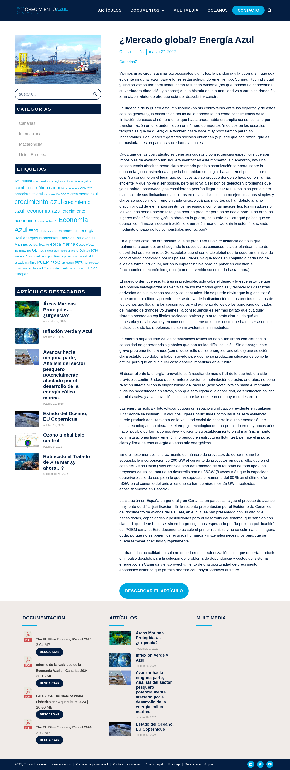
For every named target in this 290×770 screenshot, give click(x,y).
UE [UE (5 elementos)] (75, 268)
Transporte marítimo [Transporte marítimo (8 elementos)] (58, 268)
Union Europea (32, 154)
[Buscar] (95, 94)
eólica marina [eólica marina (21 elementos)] (62, 244)
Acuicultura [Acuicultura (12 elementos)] (23, 181)
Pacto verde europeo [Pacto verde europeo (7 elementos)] (39, 256)
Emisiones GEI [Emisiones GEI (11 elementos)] (68, 231)
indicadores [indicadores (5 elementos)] (52, 250)
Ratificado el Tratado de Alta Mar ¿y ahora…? (66, 462)
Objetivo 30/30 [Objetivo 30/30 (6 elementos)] (89, 250)
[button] (248, 10)
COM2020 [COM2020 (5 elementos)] (86, 188)
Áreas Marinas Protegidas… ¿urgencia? (59, 309)
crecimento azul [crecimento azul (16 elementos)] (84, 194)
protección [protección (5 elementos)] (68, 262)
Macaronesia (30, 144)
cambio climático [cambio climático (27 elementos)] (31, 187)
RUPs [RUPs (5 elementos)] (17, 268)
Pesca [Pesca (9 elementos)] (58, 256)
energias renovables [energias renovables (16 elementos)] (40, 238)
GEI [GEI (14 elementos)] (35, 250)
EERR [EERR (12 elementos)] (34, 231)
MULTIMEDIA (211, 617)
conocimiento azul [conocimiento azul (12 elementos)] (28, 194)
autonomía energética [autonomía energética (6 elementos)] (78, 181)
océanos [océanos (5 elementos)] (19, 256)
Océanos (218, 10)
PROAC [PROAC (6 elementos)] (56, 262)
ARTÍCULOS (110, 10)
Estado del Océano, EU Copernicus (155, 727)
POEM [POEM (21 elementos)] (43, 262)
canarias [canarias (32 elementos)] (58, 187)
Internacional (30, 134)
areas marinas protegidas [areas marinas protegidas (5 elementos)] (48, 181)
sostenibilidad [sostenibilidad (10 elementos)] (32, 268)
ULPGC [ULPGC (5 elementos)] (82, 268)
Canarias (27, 123)
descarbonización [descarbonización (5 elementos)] (47, 221)
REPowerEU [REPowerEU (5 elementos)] (91, 262)
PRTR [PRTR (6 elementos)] (79, 262)
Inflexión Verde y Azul (67, 331)
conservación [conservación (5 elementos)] (52, 194)
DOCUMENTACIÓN (43, 617)
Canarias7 (128, 62)
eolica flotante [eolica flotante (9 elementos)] (39, 244)
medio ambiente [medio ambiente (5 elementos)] (69, 250)
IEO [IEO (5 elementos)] (42, 250)
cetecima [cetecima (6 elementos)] (73, 188)
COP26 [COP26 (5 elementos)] (65, 194)
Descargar (49, 652)
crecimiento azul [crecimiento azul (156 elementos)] (38, 201)
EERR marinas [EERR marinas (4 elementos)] (47, 231)
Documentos (147, 10)
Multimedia (185, 10)
